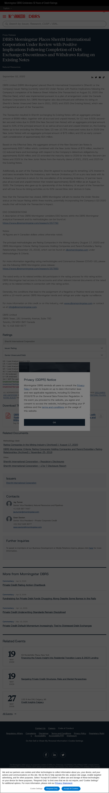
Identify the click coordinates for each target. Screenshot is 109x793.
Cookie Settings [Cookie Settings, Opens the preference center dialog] (36, 789)
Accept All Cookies (71, 789)
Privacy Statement (63, 783)
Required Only (51, 789)
